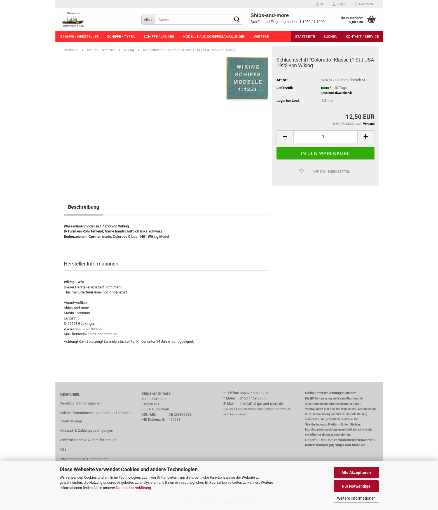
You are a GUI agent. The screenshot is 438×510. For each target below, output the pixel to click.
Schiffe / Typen (121, 36)
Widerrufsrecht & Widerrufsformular (88, 440)
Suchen (330, 36)
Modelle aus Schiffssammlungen (213, 36)
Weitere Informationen (356, 498)
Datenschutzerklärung (133, 488)
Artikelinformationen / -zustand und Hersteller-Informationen (96, 417)
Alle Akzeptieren (356, 472)
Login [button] (339, 4)
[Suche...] (148, 20)
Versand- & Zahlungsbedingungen (86, 430)
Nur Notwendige (356, 486)
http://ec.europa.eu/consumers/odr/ (328, 429)
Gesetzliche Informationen (81, 403)
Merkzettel (364, 4)
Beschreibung (83, 207)
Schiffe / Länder (159, 36)
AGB (63, 449)
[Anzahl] (325, 136)
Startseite (305, 36)
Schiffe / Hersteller (79, 36)
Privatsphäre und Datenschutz (83, 459)
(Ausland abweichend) (336, 93)
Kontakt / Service (362, 36)
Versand (368, 124)
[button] (319, 4)
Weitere (261, 36)
